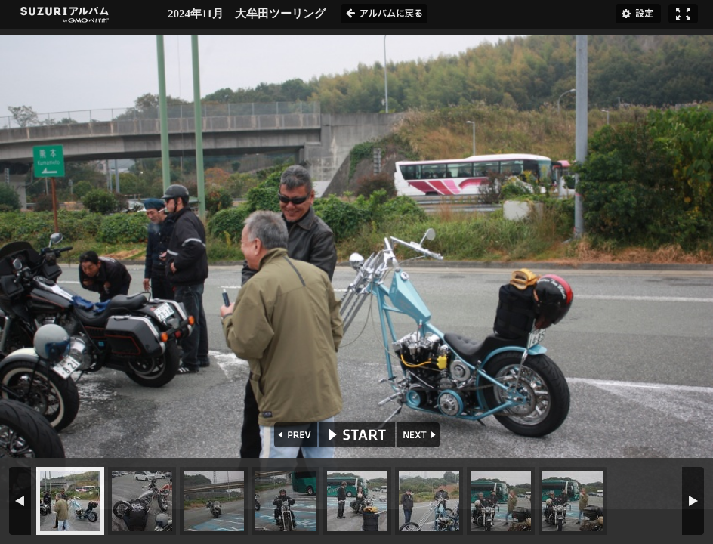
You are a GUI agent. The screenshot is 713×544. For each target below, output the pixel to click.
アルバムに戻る (384, 13)
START (357, 434)
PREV (294, 434)
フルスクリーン (683, 13)
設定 (638, 13)
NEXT (420, 434)
